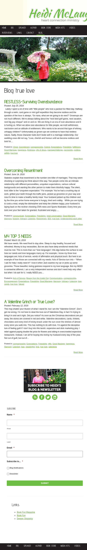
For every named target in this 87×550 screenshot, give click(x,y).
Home (4, 27)
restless (77, 150)
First (9, 429)
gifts (49, 344)
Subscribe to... (15, 461)
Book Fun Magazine (26, 512)
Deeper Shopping (25, 518)
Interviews (7, 32)
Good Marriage (10, 150)
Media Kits (60, 27)
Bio (12, 27)
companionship (36, 147)
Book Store (46, 27)
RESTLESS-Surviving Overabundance (33, 101)
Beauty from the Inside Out (37, 278)
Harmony (8, 219)
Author (33, 27)
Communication (56, 278)
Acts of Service (19, 278)
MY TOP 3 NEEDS (17, 236)
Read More (78, 159)
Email (10, 448)
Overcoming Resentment (23, 170)
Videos (72, 27)
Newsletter (14, 474)
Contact (30, 32)
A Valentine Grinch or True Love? (29, 301)
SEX (49, 219)
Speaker (22, 27)
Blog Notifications (16, 468)
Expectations (56, 147)
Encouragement (10, 281)
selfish (6, 153)
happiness (22, 150)
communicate (18, 216)
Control (47, 147)
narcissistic (68, 150)
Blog (40, 32)
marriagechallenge (55, 150)
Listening (31, 219)
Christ (15, 147)
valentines (53, 347)
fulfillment (76, 147)
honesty (16, 219)
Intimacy (23, 219)
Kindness (31, 150)
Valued (21, 284)
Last (8, 442)
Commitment (24, 147)
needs (6, 284)
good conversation (54, 216)
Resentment (41, 219)
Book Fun (21, 515)
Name (10, 415)
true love (14, 153)
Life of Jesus (41, 150)
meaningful (30, 347)
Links (19, 32)
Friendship (67, 147)
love (79, 281)
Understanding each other (71, 219)
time (37, 347)
